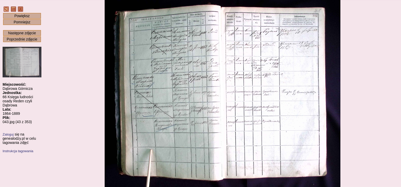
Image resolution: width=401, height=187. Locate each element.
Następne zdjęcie (22, 33)
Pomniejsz (22, 22)
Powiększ (22, 16)
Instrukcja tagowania (18, 151)
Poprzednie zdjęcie (22, 39)
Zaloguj (8, 134)
